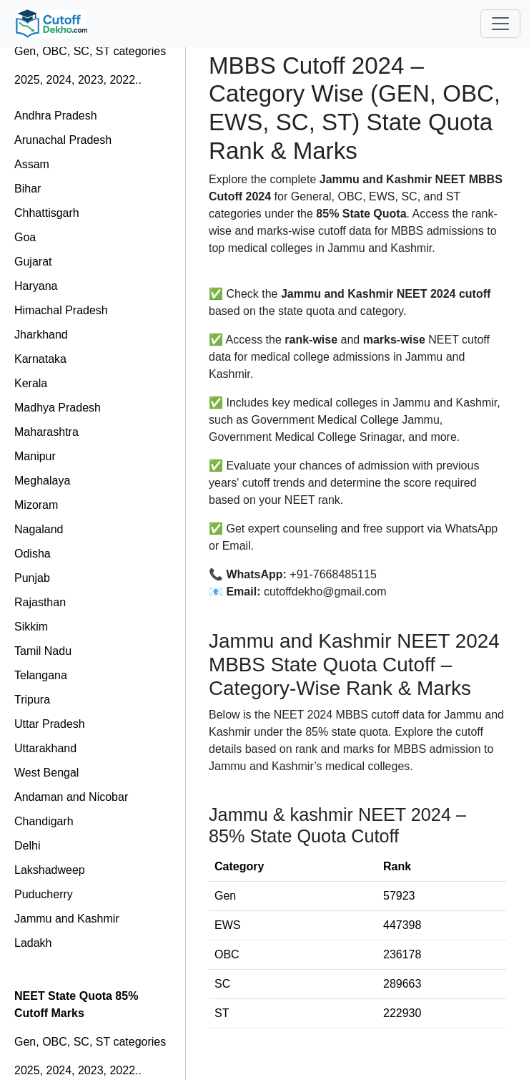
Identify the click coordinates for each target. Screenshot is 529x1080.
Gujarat (32, 262)
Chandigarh (44, 821)
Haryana (35, 286)
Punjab (32, 578)
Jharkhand (41, 335)
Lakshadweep (49, 870)
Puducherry (43, 894)
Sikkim (31, 627)
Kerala (30, 383)
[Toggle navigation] (500, 23)
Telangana (40, 675)
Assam (31, 164)
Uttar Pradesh (49, 724)
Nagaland (39, 529)
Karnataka (40, 359)
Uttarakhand (45, 748)
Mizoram (36, 505)
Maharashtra (46, 432)
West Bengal (46, 773)
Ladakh (33, 943)
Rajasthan (40, 602)
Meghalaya (42, 481)
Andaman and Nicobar (71, 797)
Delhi (27, 846)
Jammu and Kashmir (66, 919)
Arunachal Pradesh (63, 140)
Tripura (32, 700)
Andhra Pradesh (55, 116)
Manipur (35, 456)
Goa (25, 237)
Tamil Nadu (42, 651)
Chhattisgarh (46, 213)
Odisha (32, 554)
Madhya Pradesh (57, 408)
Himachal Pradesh (61, 310)
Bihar (27, 189)
